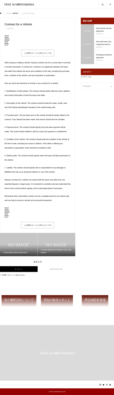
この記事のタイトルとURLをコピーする (38, 53)
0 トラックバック (56, 269)
